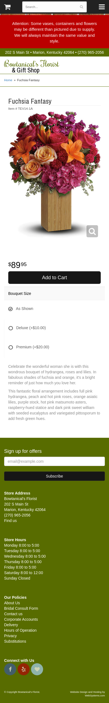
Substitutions (15, 641)
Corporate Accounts (21, 619)
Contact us (13, 614)
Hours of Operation (20, 630)
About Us (12, 603)
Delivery (11, 625)
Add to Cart (54, 277)
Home (8, 80)
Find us (10, 520)
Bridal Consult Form (21, 608)
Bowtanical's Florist (54, 66)
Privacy (10, 636)
